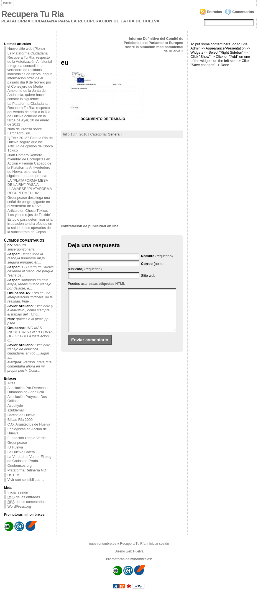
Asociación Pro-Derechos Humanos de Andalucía (27, 390)
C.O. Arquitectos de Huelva (28, 424)
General (114, 134)
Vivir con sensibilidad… (25, 480)
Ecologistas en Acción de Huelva (27, 431)
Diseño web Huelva (129, 551)
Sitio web (148, 275)
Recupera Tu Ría (32, 14)
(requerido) (157, 256)
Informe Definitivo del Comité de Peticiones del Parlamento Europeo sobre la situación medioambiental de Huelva (153, 44)
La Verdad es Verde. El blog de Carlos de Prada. (29, 459)
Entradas (214, 12)
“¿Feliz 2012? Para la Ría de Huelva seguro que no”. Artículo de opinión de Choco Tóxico (30, 144)
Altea (11, 383)
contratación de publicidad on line (90, 226)
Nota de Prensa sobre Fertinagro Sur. (24, 131)
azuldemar (15, 410)
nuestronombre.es (102, 544)
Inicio (7, 3)
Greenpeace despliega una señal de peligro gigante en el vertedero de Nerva (28, 201)
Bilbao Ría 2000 (20, 420)
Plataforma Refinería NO (26, 470)
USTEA (13, 475)
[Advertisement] (122, 181)
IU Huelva (15, 447)
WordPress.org (19, 506)
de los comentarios (26, 502)
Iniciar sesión (17, 492)
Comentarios (243, 12)
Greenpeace (17, 442)
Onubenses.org (19, 465)
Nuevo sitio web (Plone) (26, 48)
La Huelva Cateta (21, 452)
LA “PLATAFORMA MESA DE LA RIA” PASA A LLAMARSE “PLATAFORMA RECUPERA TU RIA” (29, 186)
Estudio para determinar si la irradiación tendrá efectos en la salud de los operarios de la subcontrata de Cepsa (30, 225)
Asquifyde (15, 405)
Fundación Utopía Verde (26, 438)
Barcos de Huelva (21, 415)
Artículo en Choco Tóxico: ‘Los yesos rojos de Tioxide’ (29, 212)
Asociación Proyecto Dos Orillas (27, 399)
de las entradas (23, 497)
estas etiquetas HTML (107, 283)
